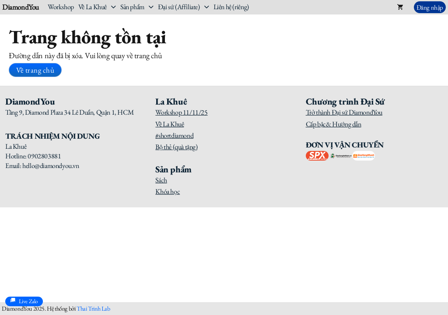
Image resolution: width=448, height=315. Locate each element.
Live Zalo (24, 301)
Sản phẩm (132, 6)
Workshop (61, 6)
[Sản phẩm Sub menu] (151, 7)
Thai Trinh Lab (93, 308)
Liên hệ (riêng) (231, 6)
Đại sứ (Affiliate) (179, 6)
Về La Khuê (92, 6)
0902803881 (44, 156)
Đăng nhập (429, 7)
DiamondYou (20, 7)
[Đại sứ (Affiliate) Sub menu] (206, 7)
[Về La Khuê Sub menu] (113, 7)
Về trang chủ (35, 70)
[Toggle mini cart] (400, 7)
